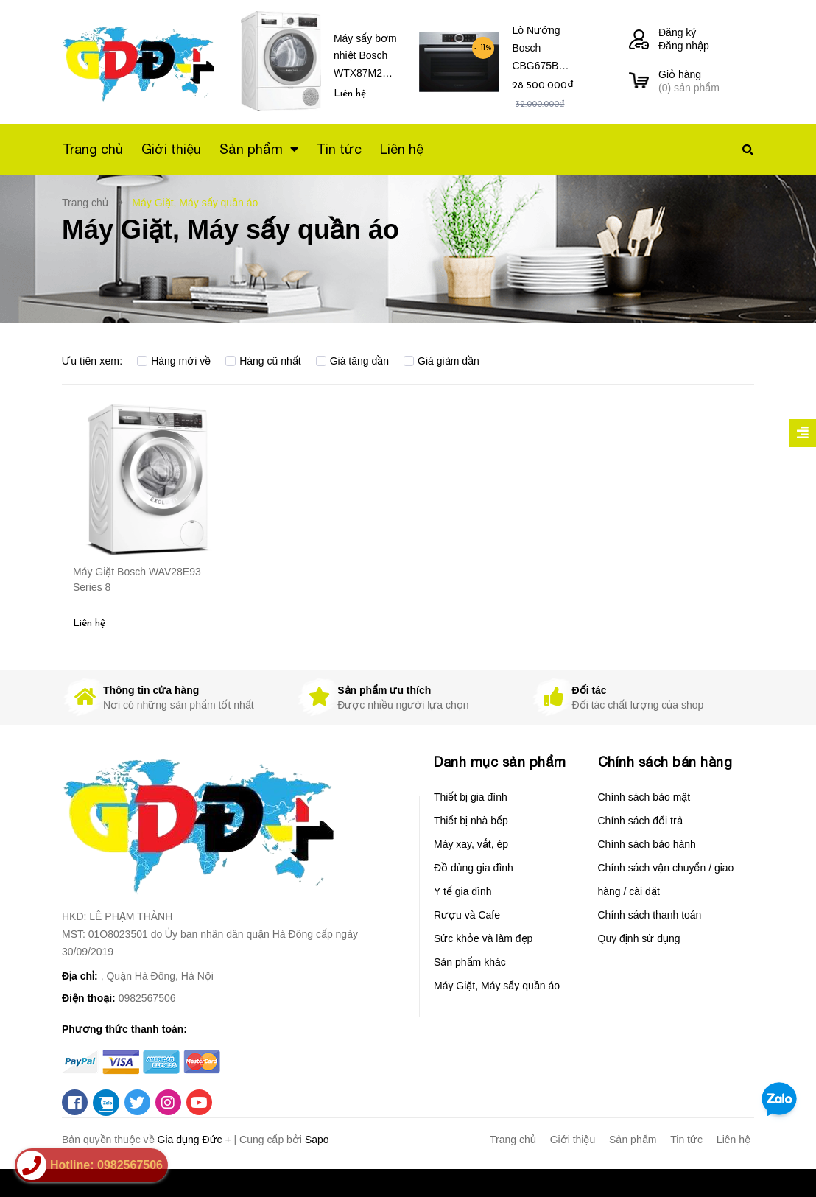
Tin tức (686, 1139)
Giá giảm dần (441, 361)
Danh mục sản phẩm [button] (500, 762)
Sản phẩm (632, 1139)
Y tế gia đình (463, 891)
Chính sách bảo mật (644, 797)
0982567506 (147, 998)
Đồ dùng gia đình (473, 868)
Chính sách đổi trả (640, 820)
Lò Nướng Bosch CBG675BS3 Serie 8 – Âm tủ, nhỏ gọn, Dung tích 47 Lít (541, 50)
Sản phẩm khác (470, 962)
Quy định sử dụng (639, 938)
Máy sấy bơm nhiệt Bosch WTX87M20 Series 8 (365, 58)
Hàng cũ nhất (263, 361)
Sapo (317, 1139)
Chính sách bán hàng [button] (665, 762)
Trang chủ (513, 1139)
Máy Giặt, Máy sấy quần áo (497, 985)
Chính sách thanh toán (650, 915)
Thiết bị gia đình (470, 797)
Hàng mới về (174, 361)
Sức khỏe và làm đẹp (483, 938)
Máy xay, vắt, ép (471, 844)
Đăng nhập (683, 46)
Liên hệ (733, 1139)
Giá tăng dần (352, 361)
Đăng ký (677, 32)
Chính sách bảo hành (647, 844)
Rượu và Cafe (467, 915)
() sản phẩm (706, 81)
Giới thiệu (573, 1139)
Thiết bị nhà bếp (471, 820)
